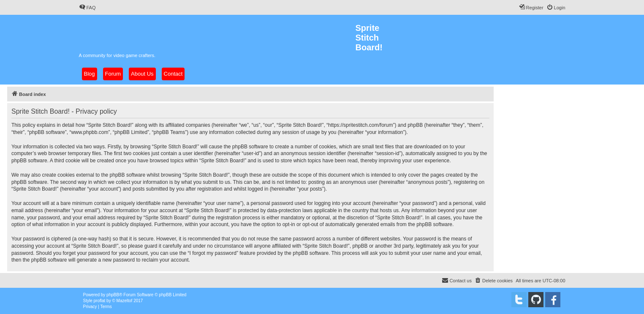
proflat (100, 300)
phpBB (112, 294)
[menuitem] (87, 8)
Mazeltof (125, 300)
